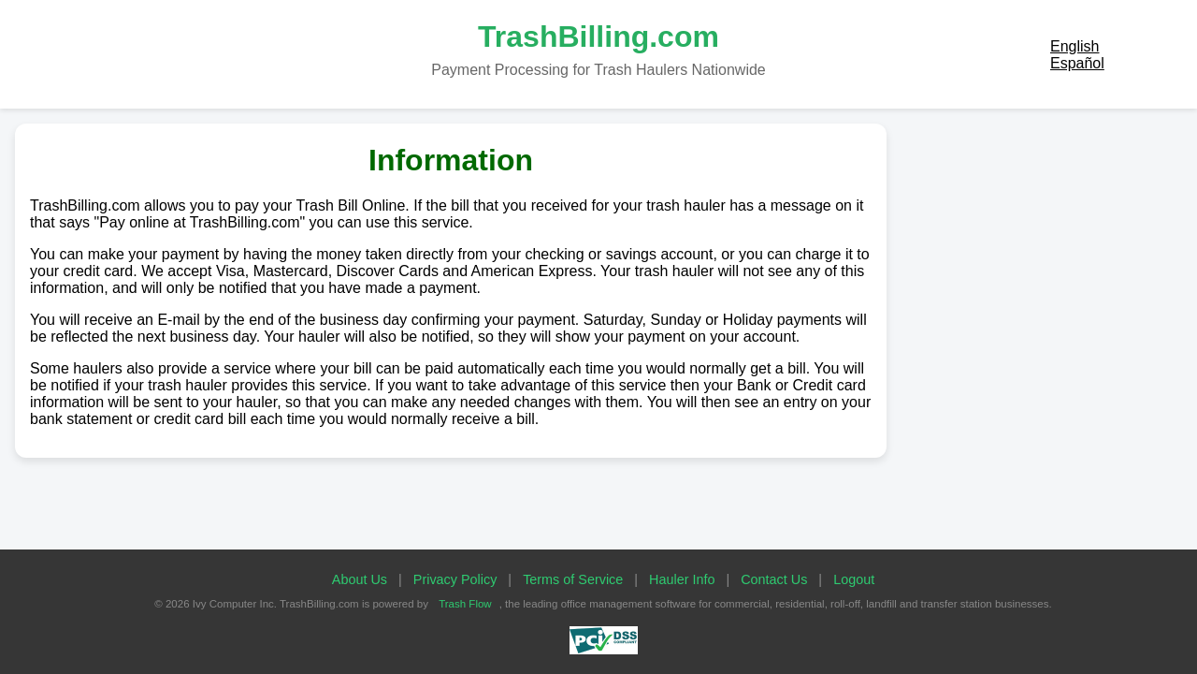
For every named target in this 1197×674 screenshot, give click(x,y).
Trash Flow (465, 603)
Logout (853, 579)
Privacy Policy (455, 579)
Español (1077, 63)
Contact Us (774, 579)
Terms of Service (573, 579)
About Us (359, 579)
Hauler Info (681, 579)
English (1074, 46)
